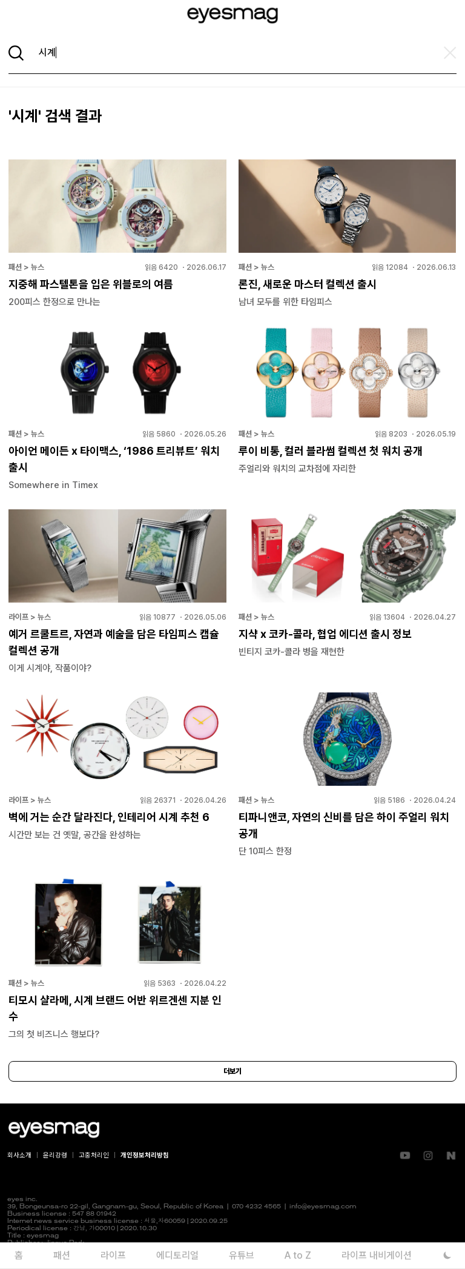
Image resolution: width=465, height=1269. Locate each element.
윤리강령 (55, 1155)
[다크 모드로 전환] (447, 1255)
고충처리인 (94, 1155)
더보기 (232, 1071)
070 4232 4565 (256, 1207)
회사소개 (19, 1155)
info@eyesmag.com (323, 1207)
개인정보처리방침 (144, 1155)
